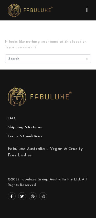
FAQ (11, 118)
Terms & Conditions (25, 136)
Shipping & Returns (25, 127)
